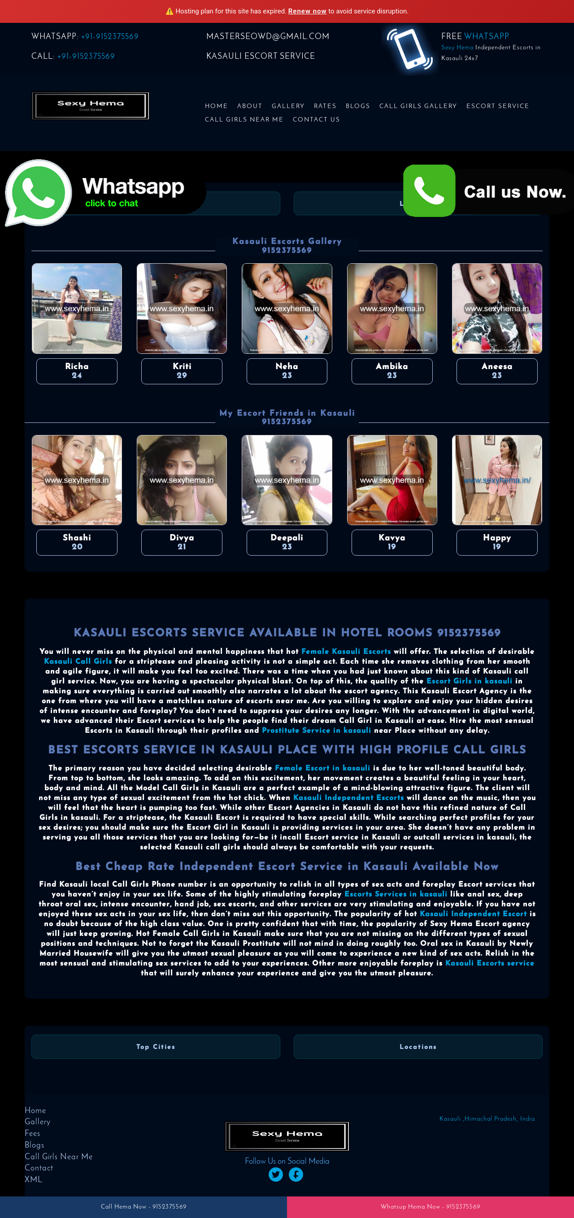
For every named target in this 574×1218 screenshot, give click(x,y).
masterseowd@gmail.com (268, 37)
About (250, 106)
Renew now (307, 11)
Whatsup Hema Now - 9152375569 (430, 1207)
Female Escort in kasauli (322, 768)
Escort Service (498, 106)
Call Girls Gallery (418, 106)
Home (216, 106)
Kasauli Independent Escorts (348, 798)
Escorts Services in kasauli (396, 894)
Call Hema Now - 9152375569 (144, 1207)
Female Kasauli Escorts (346, 652)
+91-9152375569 (110, 37)
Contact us (316, 120)
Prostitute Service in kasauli (316, 731)
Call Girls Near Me (244, 120)
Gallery (288, 106)
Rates (325, 106)
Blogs (358, 106)
